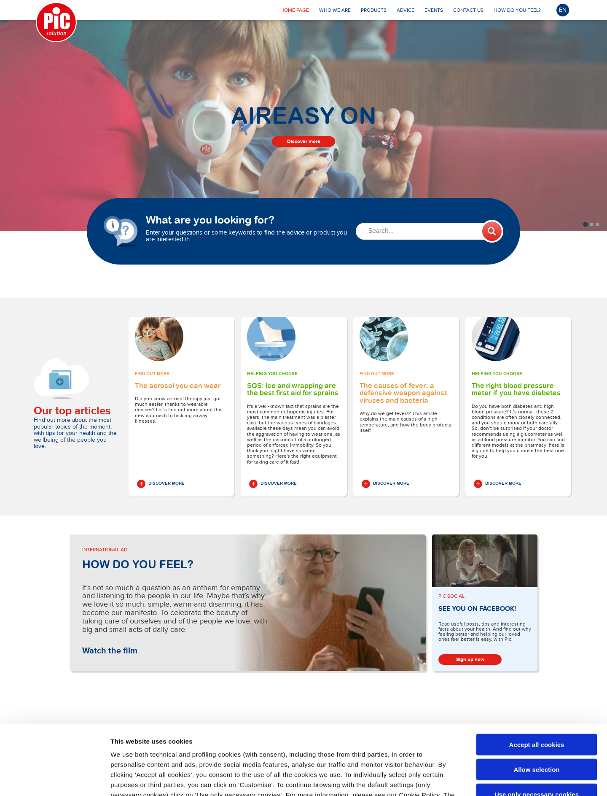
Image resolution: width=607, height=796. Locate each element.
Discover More (161, 484)
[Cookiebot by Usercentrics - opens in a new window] (54, 779)
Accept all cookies (536, 674)
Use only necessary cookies (536, 724)
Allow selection (536, 699)
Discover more (303, 141)
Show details (442, 779)
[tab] (585, 224)
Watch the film (109, 651)
